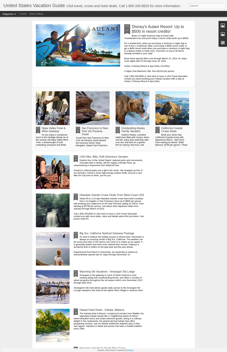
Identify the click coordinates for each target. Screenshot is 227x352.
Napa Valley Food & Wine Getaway (54, 130)
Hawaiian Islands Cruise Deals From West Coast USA (112, 195)
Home (23, 13)
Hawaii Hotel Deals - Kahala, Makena (102, 309)
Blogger (130, 350)
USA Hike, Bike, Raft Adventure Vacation (104, 156)
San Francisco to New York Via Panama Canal (95, 131)
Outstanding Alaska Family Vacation (133, 130)
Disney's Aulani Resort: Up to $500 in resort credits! (158, 29)
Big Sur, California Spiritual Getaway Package (107, 233)
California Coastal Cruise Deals (172, 130)
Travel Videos (36, 13)
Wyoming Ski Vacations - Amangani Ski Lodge (107, 271)
